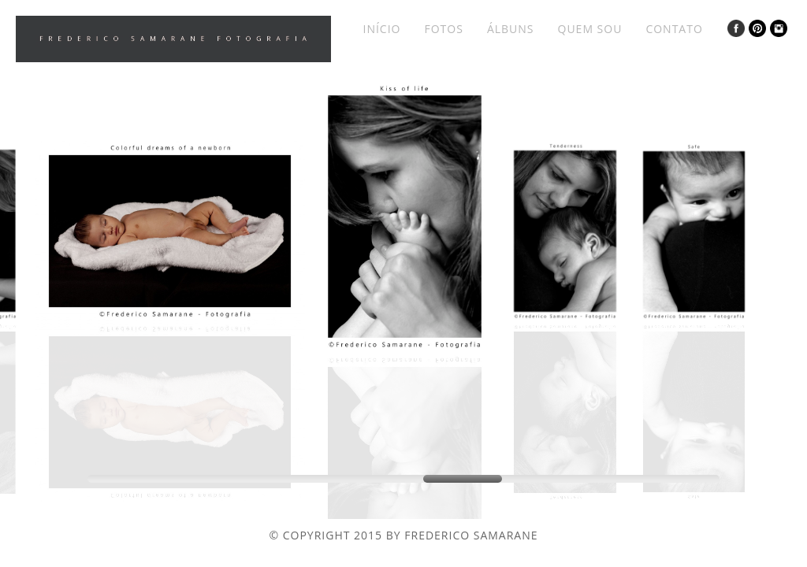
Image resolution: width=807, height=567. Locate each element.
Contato (673, 28)
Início (381, 28)
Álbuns (510, 28)
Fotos (443, 28)
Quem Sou (590, 28)
